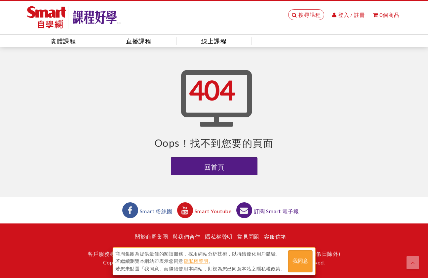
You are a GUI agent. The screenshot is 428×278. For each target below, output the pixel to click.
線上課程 (214, 41)
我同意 (300, 261)
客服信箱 (275, 236)
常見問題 (248, 236)
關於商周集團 (151, 236)
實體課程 (63, 41)
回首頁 (214, 167)
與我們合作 (186, 236)
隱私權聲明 (219, 236)
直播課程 (138, 41)
